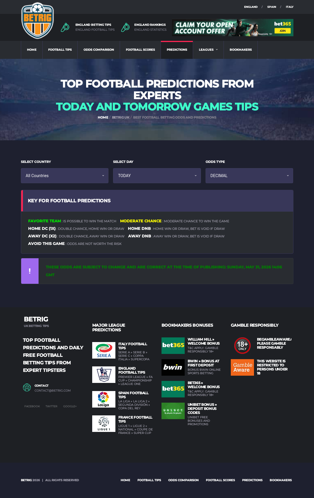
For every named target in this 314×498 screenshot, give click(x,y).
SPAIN (271, 6)
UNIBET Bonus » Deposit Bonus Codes (202, 408)
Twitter (51, 406)
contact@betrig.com (53, 390)
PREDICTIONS (177, 50)
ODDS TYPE (215, 162)
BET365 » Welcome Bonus (204, 385)
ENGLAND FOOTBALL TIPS (95, 30)
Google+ (70, 406)
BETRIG (26, 480)
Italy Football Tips (132, 346)
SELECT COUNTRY (36, 162)
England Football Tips (131, 370)
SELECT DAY (123, 162)
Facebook (32, 406)
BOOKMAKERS (241, 50)
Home (125, 480)
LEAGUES (206, 50)
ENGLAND (250, 6)
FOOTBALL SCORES (140, 50)
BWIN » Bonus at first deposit (203, 363)
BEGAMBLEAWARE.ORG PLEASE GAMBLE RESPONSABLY (278, 343)
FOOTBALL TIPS (60, 50)
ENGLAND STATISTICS (150, 30)
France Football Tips (135, 419)
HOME (32, 50)
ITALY (289, 6)
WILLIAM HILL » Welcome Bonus (204, 341)
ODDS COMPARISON (99, 50)
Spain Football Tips (133, 395)
